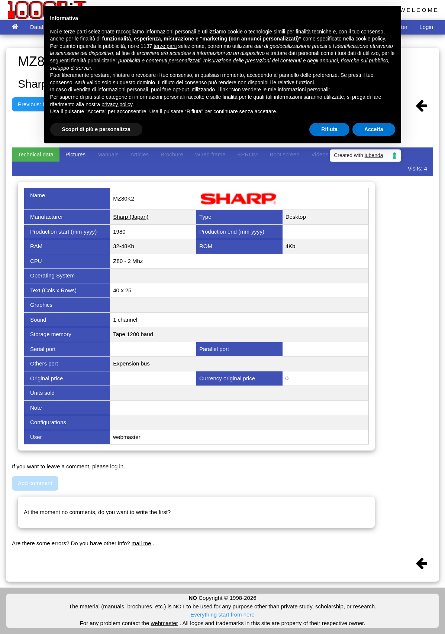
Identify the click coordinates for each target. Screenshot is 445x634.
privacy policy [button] (116, 104)
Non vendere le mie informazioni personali (279, 89)
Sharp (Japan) (130, 217)
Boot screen (285, 154)
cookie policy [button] (370, 39)
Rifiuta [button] (329, 129)
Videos (320, 154)
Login (426, 27)
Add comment (35, 483)
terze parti (165, 46)
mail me (141, 543)
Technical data (36, 154)
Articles (139, 154)
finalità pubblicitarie (93, 61)
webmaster (164, 623)
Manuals (108, 154)
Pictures (75, 154)
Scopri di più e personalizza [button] (96, 129)
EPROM (248, 154)
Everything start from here (222, 614)
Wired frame (210, 154)
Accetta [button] (373, 129)
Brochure (172, 154)
